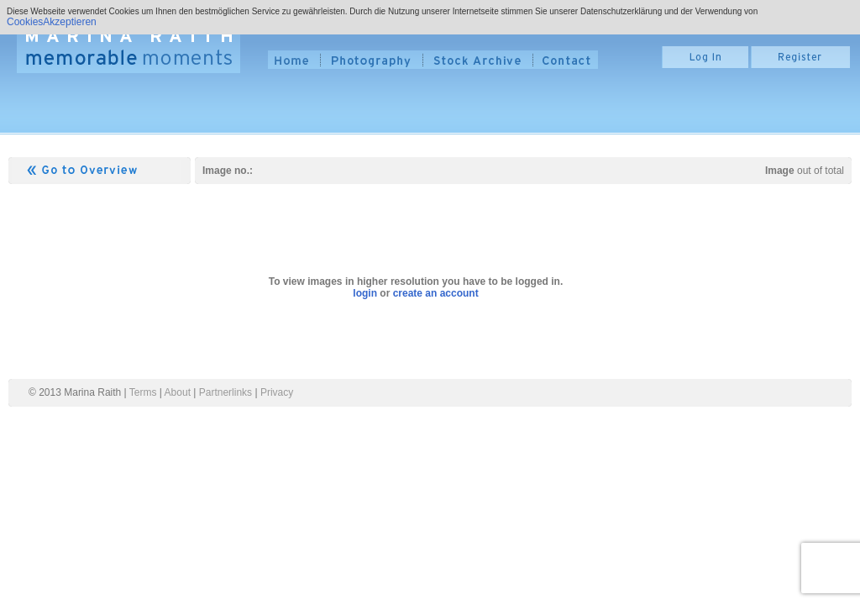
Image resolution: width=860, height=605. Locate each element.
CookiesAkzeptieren (52, 22)
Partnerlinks (225, 392)
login (365, 293)
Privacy (276, 392)
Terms (143, 392)
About (178, 392)
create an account (436, 293)
